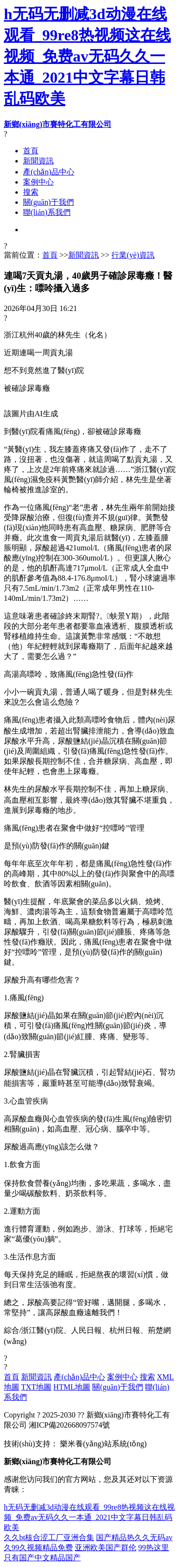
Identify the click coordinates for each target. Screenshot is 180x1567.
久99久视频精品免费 (38, 1547)
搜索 (30, 192)
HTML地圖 (71, 1387)
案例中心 (38, 182)
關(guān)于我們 (48, 202)
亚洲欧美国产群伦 (105, 1547)
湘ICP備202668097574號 (69, 1425)
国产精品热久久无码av (134, 1537)
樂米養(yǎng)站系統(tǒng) (103, 1444)
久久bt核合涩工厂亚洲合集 (49, 1537)
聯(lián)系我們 (47, 212)
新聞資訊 (38, 161)
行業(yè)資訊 (133, 255)
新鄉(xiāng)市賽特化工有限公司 (57, 124)
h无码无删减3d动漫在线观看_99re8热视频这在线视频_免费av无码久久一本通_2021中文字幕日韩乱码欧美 (87, 56)
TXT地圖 (36, 1387)
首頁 (30, 151)
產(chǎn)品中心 (48, 172)
